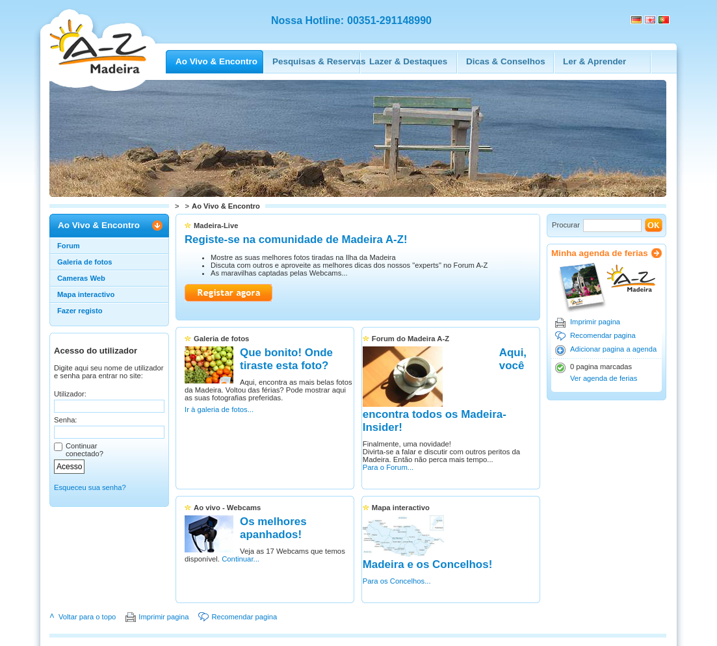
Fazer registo (80, 311)
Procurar (566, 225)
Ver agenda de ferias (603, 378)
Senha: (65, 420)
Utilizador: (70, 394)
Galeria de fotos (84, 262)
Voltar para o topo (87, 580)
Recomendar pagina (603, 335)
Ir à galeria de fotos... (219, 430)
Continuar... (287, 543)
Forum (68, 246)
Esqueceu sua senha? (90, 487)
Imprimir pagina (595, 322)
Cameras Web (81, 278)
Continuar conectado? (84, 450)
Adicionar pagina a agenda (613, 349)
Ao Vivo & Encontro (99, 225)
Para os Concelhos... (489, 528)
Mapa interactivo (85, 294)
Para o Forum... (396, 444)
